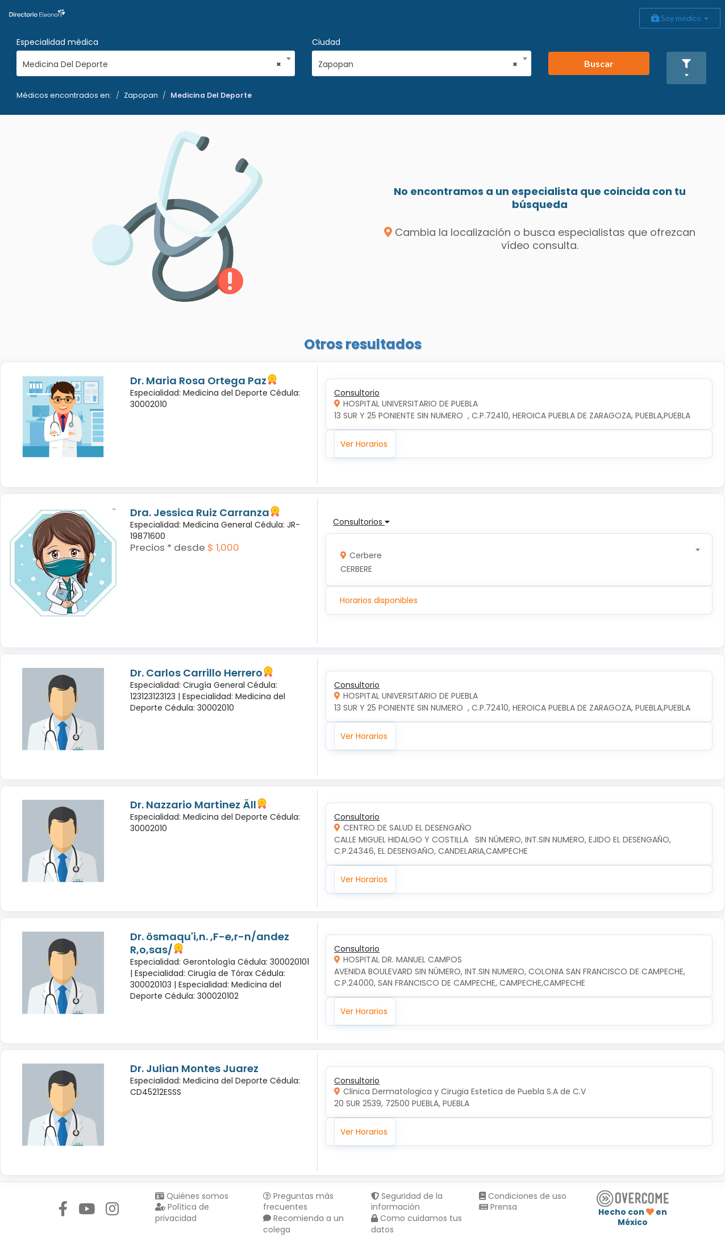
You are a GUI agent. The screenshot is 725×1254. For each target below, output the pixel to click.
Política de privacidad (182, 1212)
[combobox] (152, 61)
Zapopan (141, 95)
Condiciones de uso (522, 1196)
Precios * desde (167, 547)
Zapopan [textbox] (418, 64)
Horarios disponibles (379, 600)
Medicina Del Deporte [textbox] (152, 64)
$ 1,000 (223, 547)
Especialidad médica (57, 42)
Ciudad (326, 42)
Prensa (498, 1207)
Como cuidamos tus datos (416, 1224)
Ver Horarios (364, 444)
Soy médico (680, 18)
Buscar (599, 63)
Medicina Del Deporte (211, 95)
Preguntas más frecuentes (298, 1201)
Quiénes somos (191, 1196)
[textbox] (515, 560)
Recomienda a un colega (303, 1224)
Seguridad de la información (407, 1201)
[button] (686, 68)
